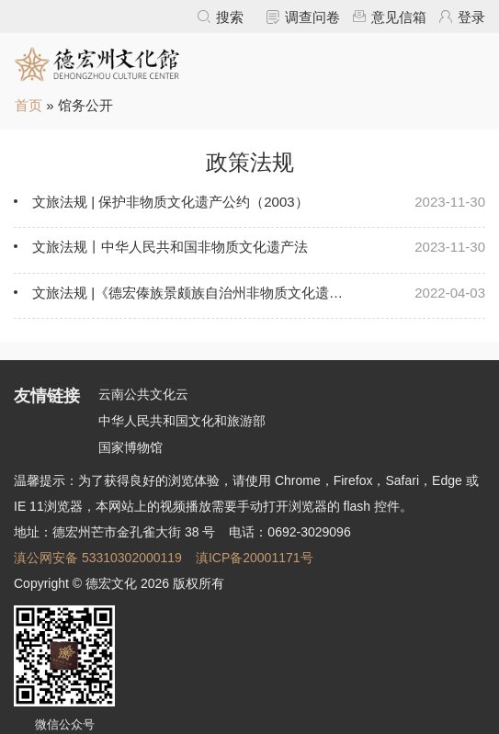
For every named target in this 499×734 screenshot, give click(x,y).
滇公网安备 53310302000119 (98, 557)
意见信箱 (398, 17)
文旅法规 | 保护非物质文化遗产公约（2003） (170, 201)
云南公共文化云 (143, 394)
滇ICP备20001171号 (254, 557)
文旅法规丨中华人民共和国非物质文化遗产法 (170, 246)
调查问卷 (312, 17)
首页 (28, 105)
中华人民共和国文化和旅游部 (182, 420)
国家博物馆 (130, 447)
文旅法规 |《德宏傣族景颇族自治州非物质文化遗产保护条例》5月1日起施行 (190, 292)
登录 (471, 17)
